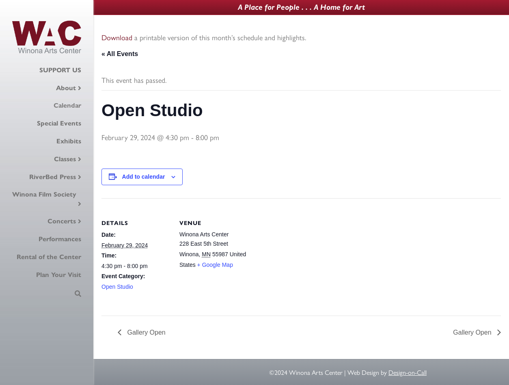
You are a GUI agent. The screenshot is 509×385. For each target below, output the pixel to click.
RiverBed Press (52, 177)
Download (116, 37)
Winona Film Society (44, 194)
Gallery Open (145, 332)
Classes (65, 159)
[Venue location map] (300, 254)
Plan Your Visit (58, 275)
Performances (60, 239)
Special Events (59, 123)
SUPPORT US (60, 70)
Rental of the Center (49, 257)
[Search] (78, 293)
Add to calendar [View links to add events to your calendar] (143, 176)
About (66, 88)
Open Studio (117, 286)
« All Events (119, 53)
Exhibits (68, 141)
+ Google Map (215, 265)
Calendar (67, 105)
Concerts (61, 221)
